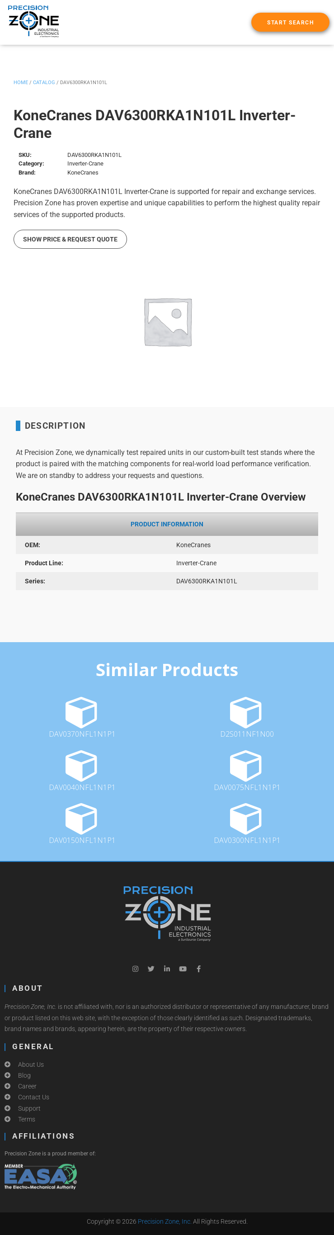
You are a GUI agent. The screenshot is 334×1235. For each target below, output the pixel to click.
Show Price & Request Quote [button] (70, 239)
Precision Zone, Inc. (165, 1221)
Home (21, 82)
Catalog (44, 82)
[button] (290, 22)
